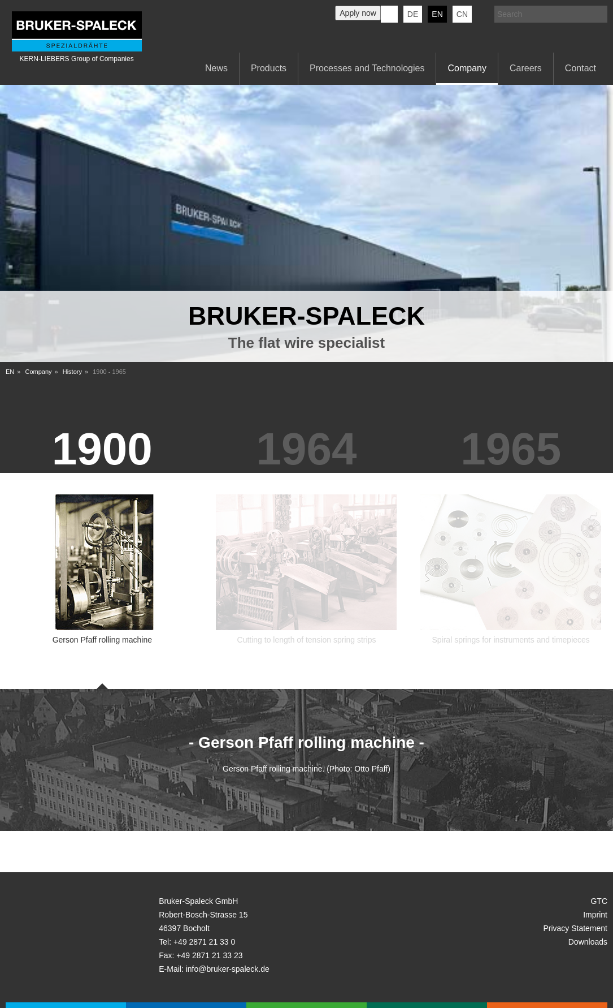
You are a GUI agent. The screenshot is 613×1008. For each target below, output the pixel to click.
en (437, 14)
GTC (598, 901)
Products (268, 68)
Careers (526, 68)
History (72, 371)
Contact (580, 68)
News (216, 68)
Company (466, 68)
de (412, 14)
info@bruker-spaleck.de (227, 968)
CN (462, 14)
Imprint (595, 914)
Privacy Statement (575, 928)
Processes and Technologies (367, 68)
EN (10, 371)
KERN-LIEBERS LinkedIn (389, 14)
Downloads (587, 941)
